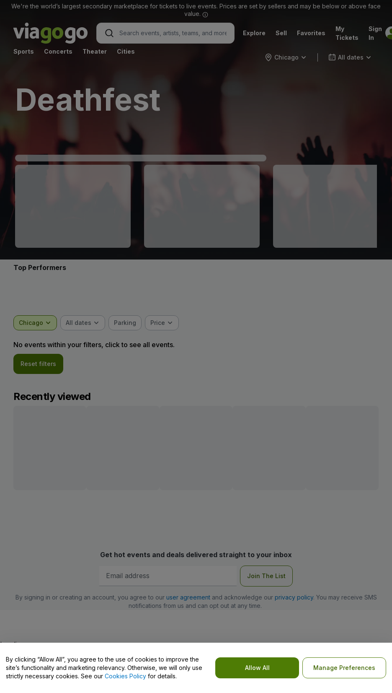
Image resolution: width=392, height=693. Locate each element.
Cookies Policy (125, 676)
